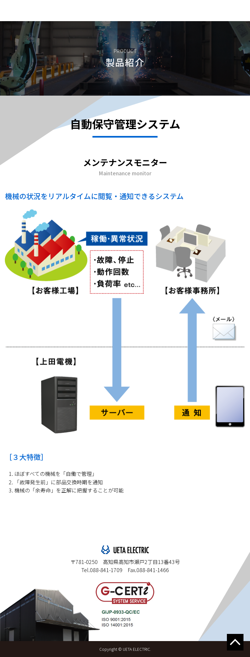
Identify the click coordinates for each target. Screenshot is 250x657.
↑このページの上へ (235, 642)
